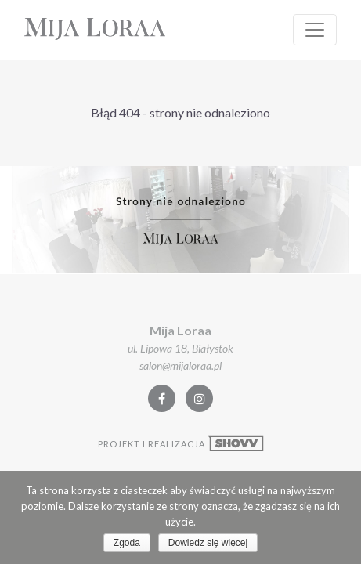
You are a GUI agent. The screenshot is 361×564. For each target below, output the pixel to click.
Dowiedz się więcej (207, 542)
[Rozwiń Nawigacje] (315, 29)
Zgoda (127, 542)
